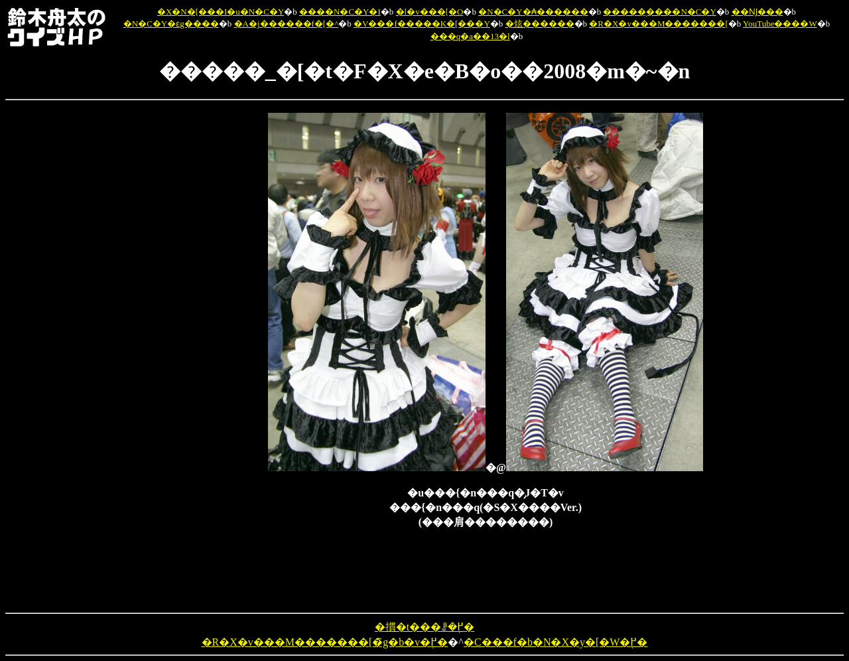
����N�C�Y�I (340, 12)
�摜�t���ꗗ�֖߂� (424, 626)
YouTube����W (780, 24)
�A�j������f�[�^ (286, 24)
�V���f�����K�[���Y (422, 24)
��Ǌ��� (757, 12)
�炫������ (539, 24)
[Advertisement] (199, 312)
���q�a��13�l (470, 36)
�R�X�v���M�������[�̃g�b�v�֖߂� (325, 642)
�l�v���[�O (430, 12)
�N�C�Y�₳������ (533, 12)
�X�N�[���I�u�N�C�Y (220, 12)
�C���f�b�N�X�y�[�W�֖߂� (556, 642)
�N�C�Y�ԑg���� (171, 24)
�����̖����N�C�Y (659, 12)
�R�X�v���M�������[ (658, 24)
